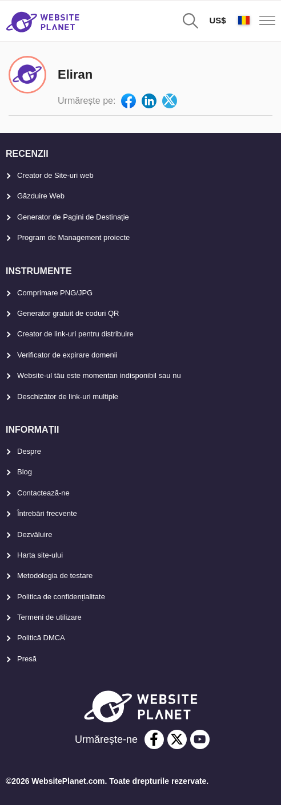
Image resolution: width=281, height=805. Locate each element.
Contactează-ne (43, 493)
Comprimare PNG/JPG (55, 292)
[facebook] (154, 739)
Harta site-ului (40, 555)
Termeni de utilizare (49, 617)
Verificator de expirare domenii (67, 355)
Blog (24, 471)
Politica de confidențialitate (61, 596)
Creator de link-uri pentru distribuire (75, 334)
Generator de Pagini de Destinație (73, 217)
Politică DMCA (41, 637)
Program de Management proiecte (73, 237)
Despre (29, 451)
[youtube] (200, 739)
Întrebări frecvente (47, 513)
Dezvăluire (34, 534)
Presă (27, 658)
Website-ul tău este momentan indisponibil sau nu (99, 375)
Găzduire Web (41, 196)
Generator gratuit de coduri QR (68, 313)
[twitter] (177, 739)
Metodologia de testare (55, 575)
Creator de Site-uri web (55, 175)
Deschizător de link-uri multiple (67, 396)
